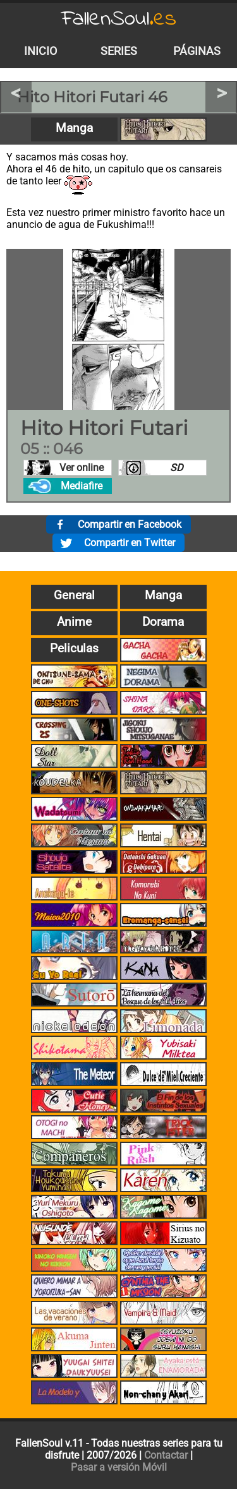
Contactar (166, 1455)
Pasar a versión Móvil (119, 1467)
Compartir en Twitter (129, 543)
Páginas (197, 51)
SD (176, 468)
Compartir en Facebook (129, 524)
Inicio (40, 51)
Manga (74, 128)
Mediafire (81, 486)
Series (118, 51)
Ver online (81, 468)
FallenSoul (118, 19)
